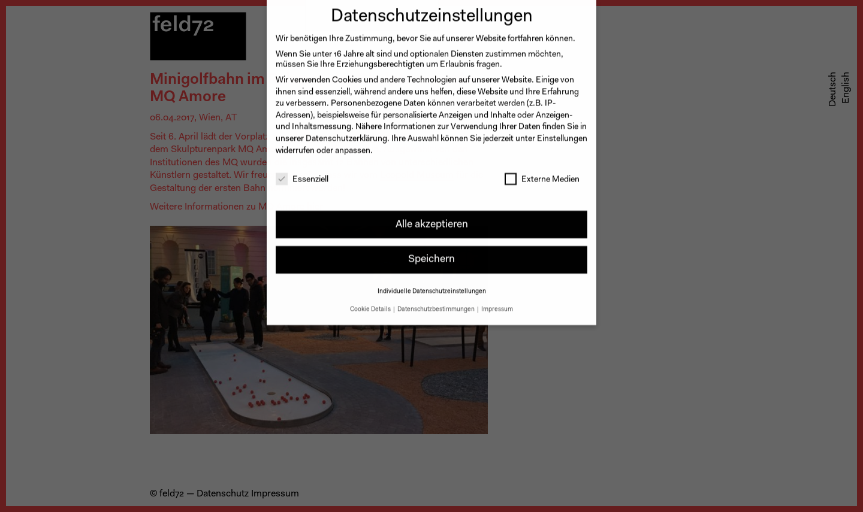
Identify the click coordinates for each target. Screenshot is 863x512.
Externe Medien (542, 173)
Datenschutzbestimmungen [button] (436, 302)
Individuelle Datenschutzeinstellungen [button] (432, 284)
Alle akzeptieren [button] (432, 217)
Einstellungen (562, 132)
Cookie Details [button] (371, 302)
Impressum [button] (497, 302)
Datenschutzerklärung (346, 132)
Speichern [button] (431, 252)
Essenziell (302, 173)
